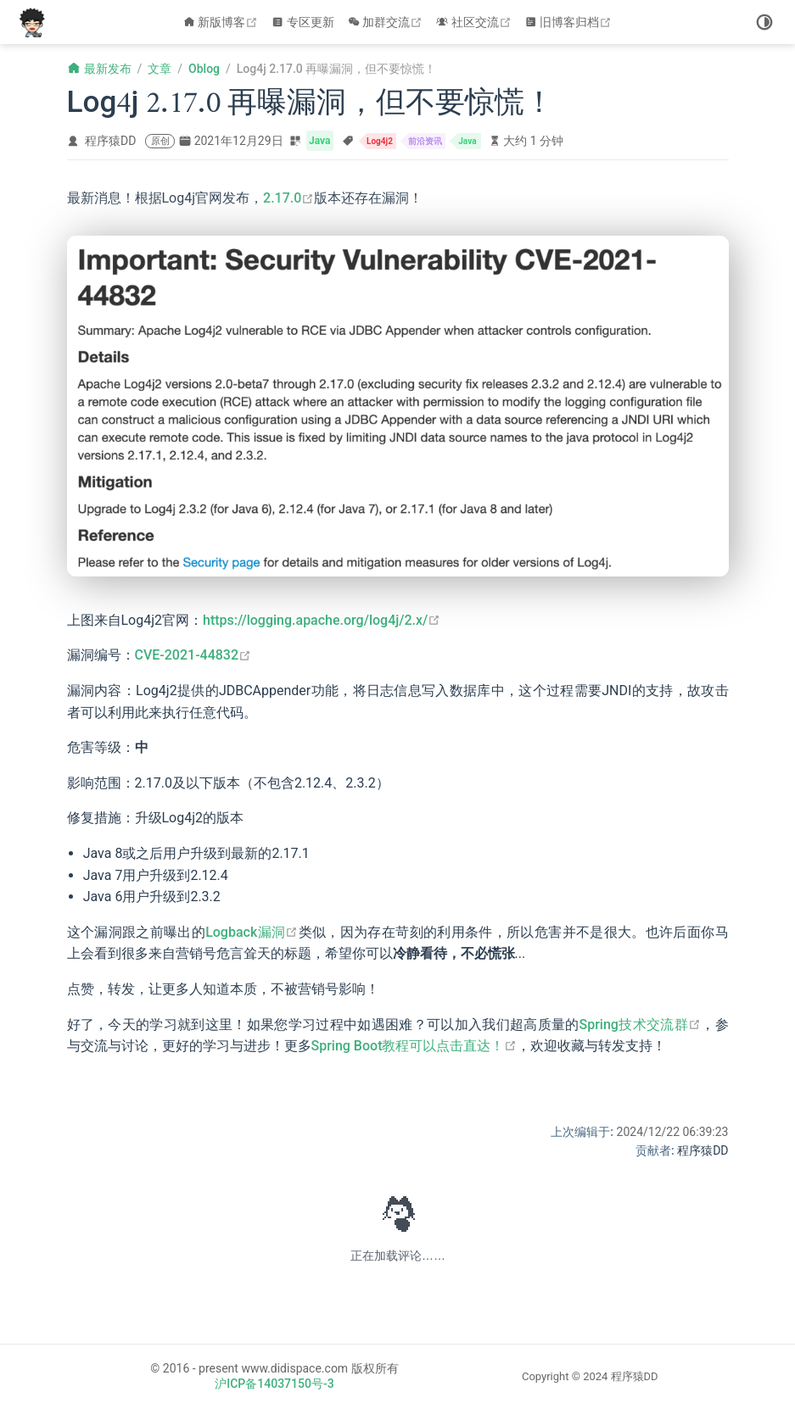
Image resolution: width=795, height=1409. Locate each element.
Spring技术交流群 (640, 1024)
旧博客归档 (570, 22)
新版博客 (222, 22)
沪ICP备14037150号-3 (274, 1383)
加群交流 (387, 22)
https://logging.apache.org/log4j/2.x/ (321, 620)
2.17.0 (288, 198)
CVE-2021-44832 (193, 655)
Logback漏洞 (251, 932)
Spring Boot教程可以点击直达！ (414, 1046)
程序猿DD (110, 141)
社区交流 (475, 22)
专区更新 (303, 22)
